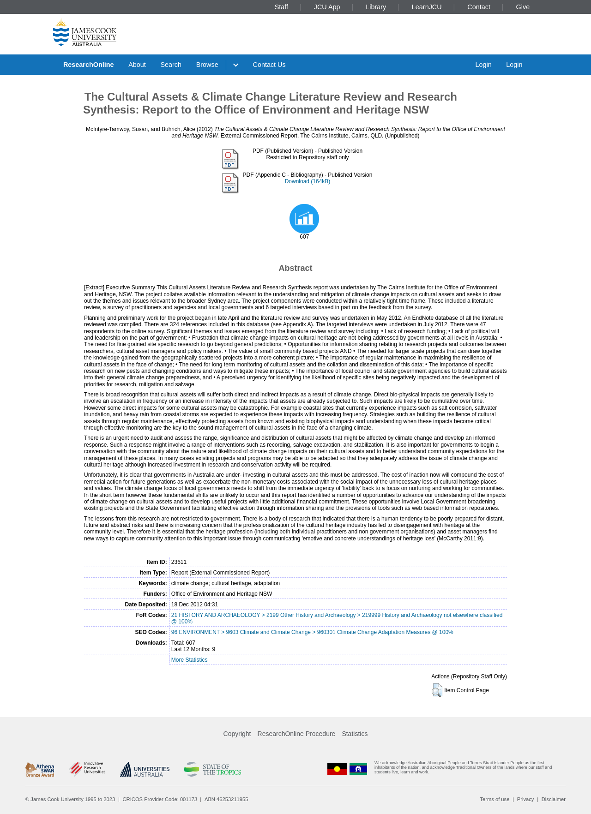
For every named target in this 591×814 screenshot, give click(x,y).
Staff (281, 7)
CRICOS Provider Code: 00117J (160, 799)
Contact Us (269, 64)
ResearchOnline (88, 64)
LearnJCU (427, 7)
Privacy (525, 799)
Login (483, 64)
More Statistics (189, 660)
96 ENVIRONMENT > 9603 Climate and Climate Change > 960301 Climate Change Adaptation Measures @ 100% (312, 632)
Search (170, 64)
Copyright (237, 733)
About (137, 64)
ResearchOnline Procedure (297, 733)
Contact (478, 7)
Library (376, 7)
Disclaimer (554, 799)
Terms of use (494, 799)
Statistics (355, 733)
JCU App (327, 7)
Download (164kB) (308, 181)
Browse (207, 64)
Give (523, 7)
